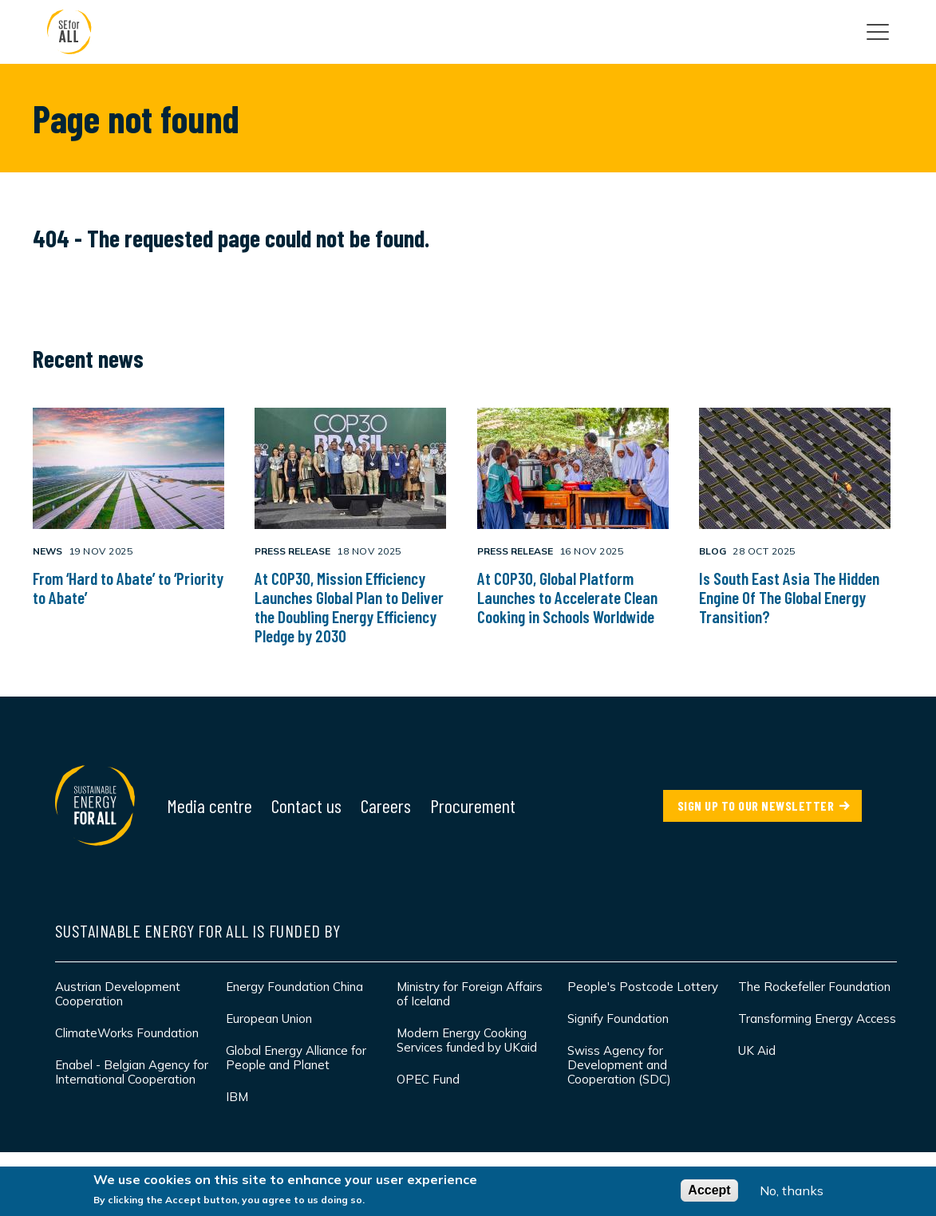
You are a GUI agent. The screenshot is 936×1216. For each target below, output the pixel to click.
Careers (386, 805)
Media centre (209, 805)
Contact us (306, 805)
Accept (709, 1190)
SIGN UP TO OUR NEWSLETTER (756, 805)
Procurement (472, 805)
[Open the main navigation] (878, 32)
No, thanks (791, 1190)
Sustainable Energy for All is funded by (198, 930)
